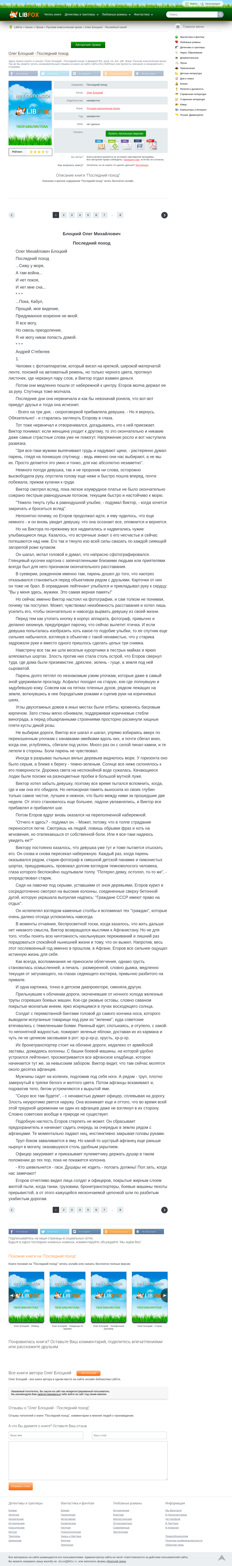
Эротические (120, 1531)
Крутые (13, 1531)
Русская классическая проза (103, 108)
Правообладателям (176, 1535)
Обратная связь (174, 1544)
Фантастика (141, 14)
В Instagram (85, 73)
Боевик (13, 1510)
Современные (121, 1527)
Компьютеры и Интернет (193, 109)
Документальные (189, 57)
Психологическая (71, 1531)
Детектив (14, 1514)
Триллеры (14, 1535)
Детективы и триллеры (80, 14)
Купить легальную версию (126, 133)
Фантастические (122, 1518)
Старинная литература (192, 99)
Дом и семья (187, 78)
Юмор (183, 104)
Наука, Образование (191, 52)
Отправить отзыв (20, 1486)
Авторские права (88, 45)
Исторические (17, 1523)
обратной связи (116, 1560)
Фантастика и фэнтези (192, 37)
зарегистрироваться (49, 1394)
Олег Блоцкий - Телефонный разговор (108, 1327)
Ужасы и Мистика (71, 1535)
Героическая (68, 1514)
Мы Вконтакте (150, 73)
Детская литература (191, 73)
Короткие (118, 1514)
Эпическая (67, 1544)
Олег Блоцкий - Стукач (149, 1326)
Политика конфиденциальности (183, 1540)
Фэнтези (65, 1540)
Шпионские (15, 1540)
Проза (183, 63)
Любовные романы (114, 14)
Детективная (68, 1518)
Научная (66, 1527)
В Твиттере (53, 73)
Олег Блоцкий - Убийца (26, 1326)
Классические (17, 1527)
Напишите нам (132, 159)
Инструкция (142, 165)
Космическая (68, 1523)
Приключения (187, 68)
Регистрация (212, 3)
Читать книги (52, 14)
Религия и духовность (192, 89)
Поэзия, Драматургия (191, 115)
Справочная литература (193, 94)
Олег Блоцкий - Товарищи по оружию (67, 1327)
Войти (193, 3)
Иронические (16, 1518)
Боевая (65, 1510)
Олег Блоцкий (95, 92)
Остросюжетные (122, 1523)
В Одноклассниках (121, 73)
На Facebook (22, 73)
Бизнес (184, 83)
